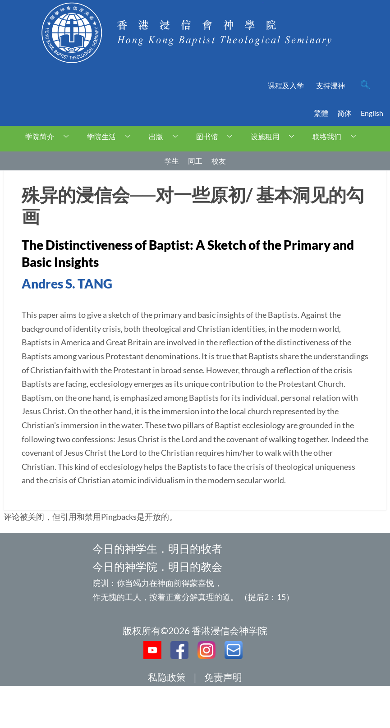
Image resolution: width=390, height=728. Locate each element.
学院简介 (50, 136)
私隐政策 (167, 676)
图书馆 (217, 136)
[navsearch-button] (365, 86)
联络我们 (337, 136)
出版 (166, 136)
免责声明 (223, 676)
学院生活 (112, 136)
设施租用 (276, 136)
